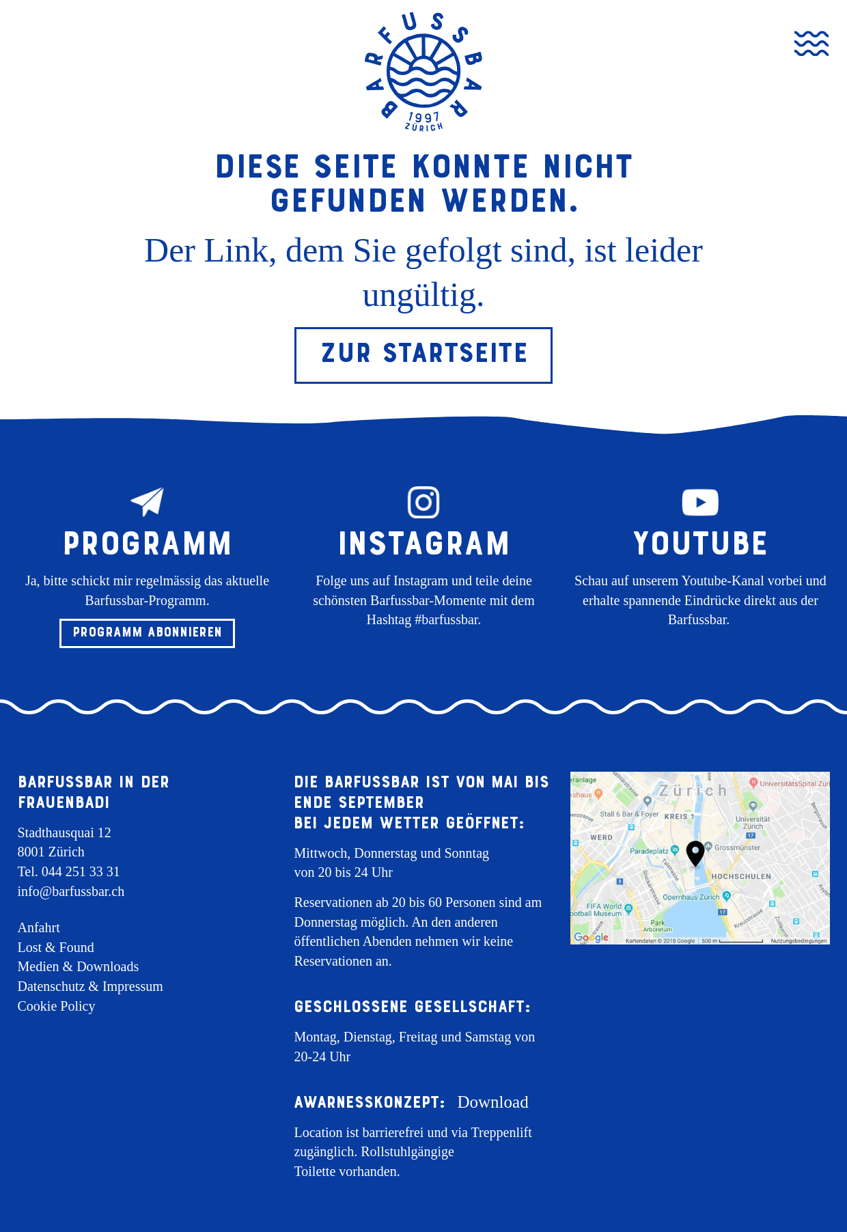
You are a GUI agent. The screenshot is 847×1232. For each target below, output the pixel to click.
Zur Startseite (424, 352)
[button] (147, 633)
